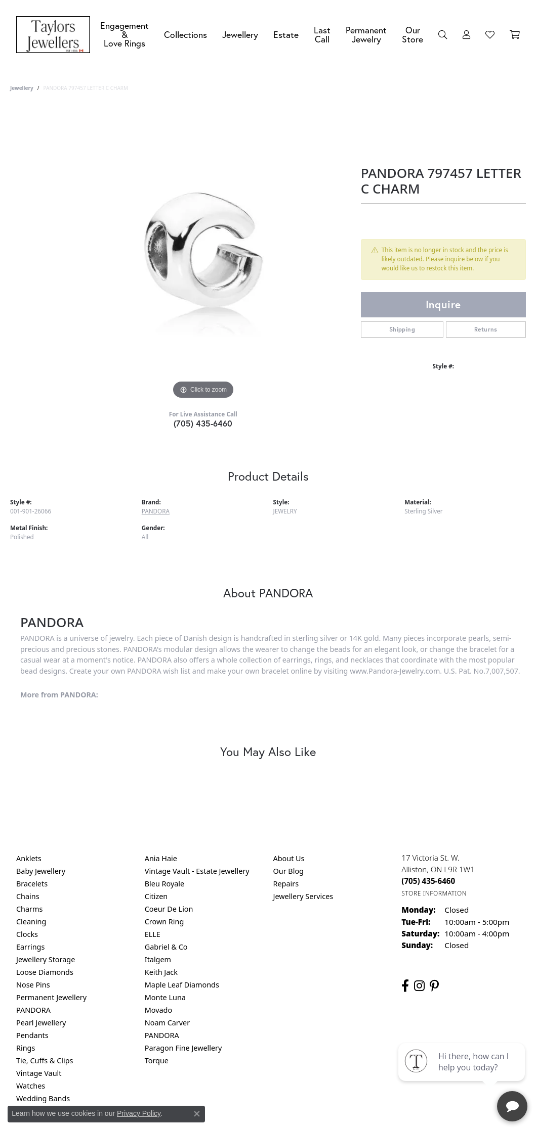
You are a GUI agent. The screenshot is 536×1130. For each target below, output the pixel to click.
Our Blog (288, 871)
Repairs (286, 883)
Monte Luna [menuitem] (165, 997)
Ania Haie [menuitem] (161, 858)
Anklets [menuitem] (29, 858)
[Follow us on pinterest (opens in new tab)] (434, 986)
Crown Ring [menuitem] (164, 921)
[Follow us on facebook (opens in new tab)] (405, 986)
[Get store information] (434, 893)
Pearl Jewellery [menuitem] (41, 1022)
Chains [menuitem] (27, 896)
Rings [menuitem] (25, 1048)
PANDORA (156, 511)
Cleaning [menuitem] (31, 921)
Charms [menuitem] (29, 909)
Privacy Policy (138, 1113)
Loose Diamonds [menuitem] (44, 972)
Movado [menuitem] (158, 1010)
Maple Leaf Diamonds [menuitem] (182, 985)
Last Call (322, 34)
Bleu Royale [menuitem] (164, 883)
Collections (185, 34)
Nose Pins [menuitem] (33, 985)
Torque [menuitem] (157, 1060)
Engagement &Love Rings (124, 34)
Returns (486, 329)
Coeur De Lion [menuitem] (169, 909)
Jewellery (240, 34)
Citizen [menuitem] (156, 896)
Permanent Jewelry (366, 34)
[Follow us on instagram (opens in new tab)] (419, 986)
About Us (289, 858)
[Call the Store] (428, 881)
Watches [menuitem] (30, 1086)
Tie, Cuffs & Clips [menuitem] (44, 1060)
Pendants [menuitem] (32, 1035)
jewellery (21, 87)
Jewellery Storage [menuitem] (45, 959)
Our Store (412, 34)
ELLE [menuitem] (152, 934)
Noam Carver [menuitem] (167, 1022)
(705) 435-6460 (203, 423)
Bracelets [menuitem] (32, 883)
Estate (286, 34)
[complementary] (462, 1074)
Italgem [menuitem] (158, 959)
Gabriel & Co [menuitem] (166, 947)
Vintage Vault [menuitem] (38, 1073)
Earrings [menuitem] (30, 947)
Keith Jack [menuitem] (161, 972)
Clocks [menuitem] (27, 934)
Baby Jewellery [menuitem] (40, 871)
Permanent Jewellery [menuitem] (51, 997)
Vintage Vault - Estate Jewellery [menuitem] (197, 871)
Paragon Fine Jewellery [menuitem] (183, 1048)
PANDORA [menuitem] (33, 1010)
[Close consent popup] (197, 1114)
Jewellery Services (303, 896)
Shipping (402, 329)
